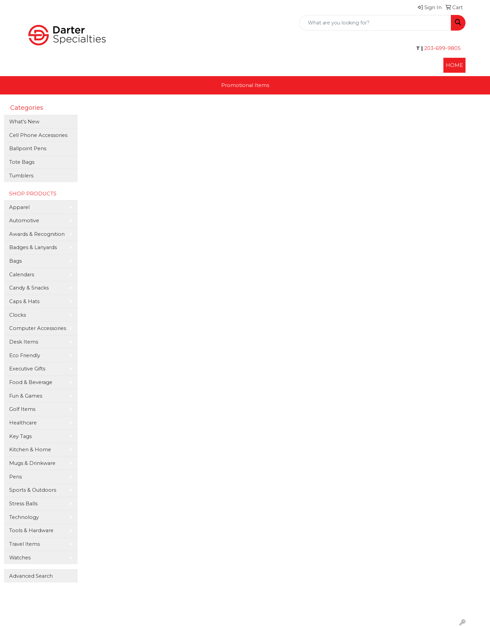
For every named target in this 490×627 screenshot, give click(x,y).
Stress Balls (23, 504)
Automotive (24, 220)
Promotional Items (245, 85)
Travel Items (24, 544)
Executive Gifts (27, 369)
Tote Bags (21, 162)
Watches (20, 558)
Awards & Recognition (37, 234)
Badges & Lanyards (33, 247)
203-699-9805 (442, 48)
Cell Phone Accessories (38, 135)
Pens (15, 477)
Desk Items (23, 342)
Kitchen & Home (30, 450)
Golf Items (22, 409)
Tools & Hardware (31, 530)
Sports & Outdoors (32, 490)
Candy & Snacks (29, 288)
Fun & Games (25, 396)
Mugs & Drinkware (32, 463)
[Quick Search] (375, 23)
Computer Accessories (37, 328)
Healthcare (23, 423)
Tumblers (21, 176)
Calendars (21, 275)
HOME (454, 65)
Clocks (17, 315)
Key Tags (20, 436)
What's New (24, 122)
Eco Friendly (24, 355)
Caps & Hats (24, 301)
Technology (24, 517)
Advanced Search (31, 576)
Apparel (19, 207)
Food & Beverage (30, 382)
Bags (15, 261)
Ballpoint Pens (27, 148)
